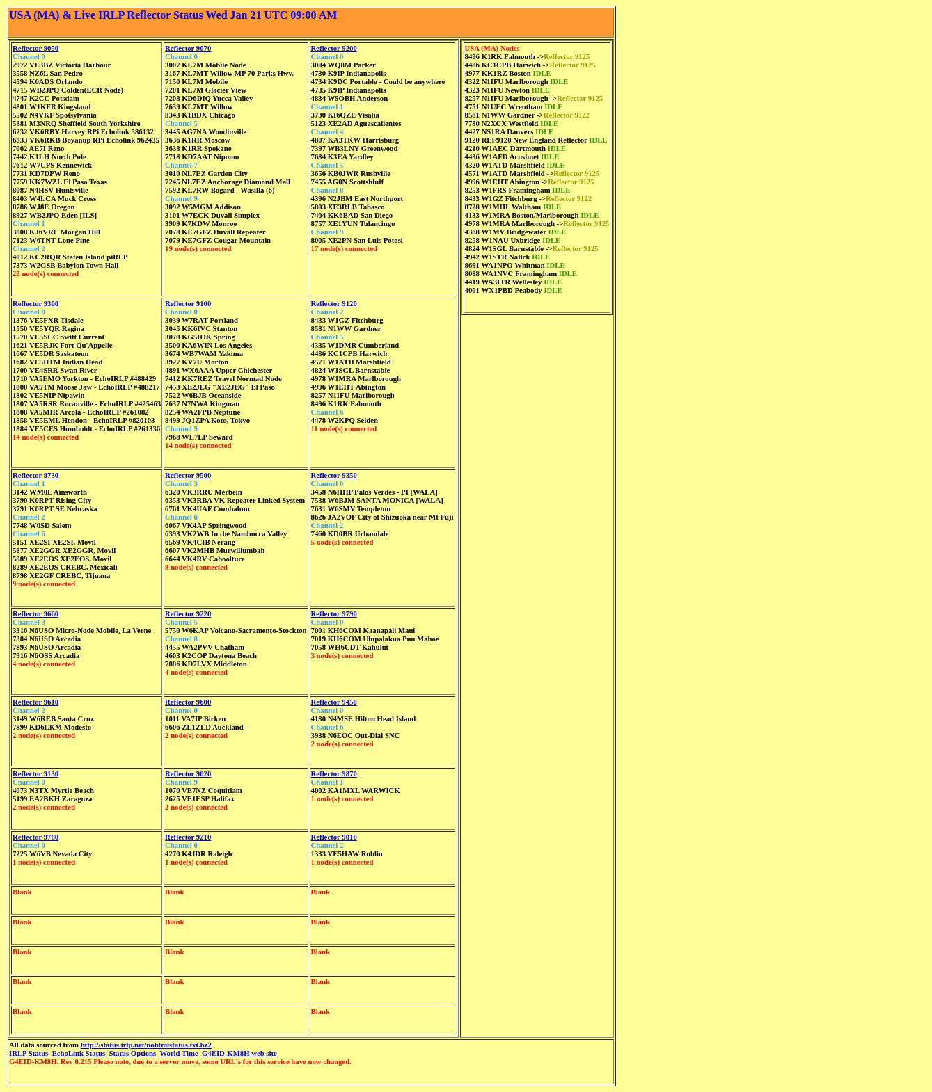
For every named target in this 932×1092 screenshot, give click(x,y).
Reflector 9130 (35, 773)
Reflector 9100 (188, 303)
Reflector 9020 (188, 773)
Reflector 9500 (188, 475)
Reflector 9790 (334, 613)
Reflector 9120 (334, 303)
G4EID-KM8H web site (239, 1053)
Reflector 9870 (334, 773)
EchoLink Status (79, 1053)
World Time (178, 1053)
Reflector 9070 (188, 48)
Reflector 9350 (334, 475)
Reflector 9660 (35, 613)
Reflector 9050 (35, 48)
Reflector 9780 (35, 837)
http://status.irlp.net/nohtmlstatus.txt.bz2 (146, 1045)
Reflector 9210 (188, 837)
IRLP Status (28, 1053)
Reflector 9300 (35, 303)
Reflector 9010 (334, 837)
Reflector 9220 (188, 613)
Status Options (133, 1053)
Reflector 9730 (35, 475)
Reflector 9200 (334, 48)
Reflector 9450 (334, 702)
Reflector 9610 (35, 702)
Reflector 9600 (188, 702)
